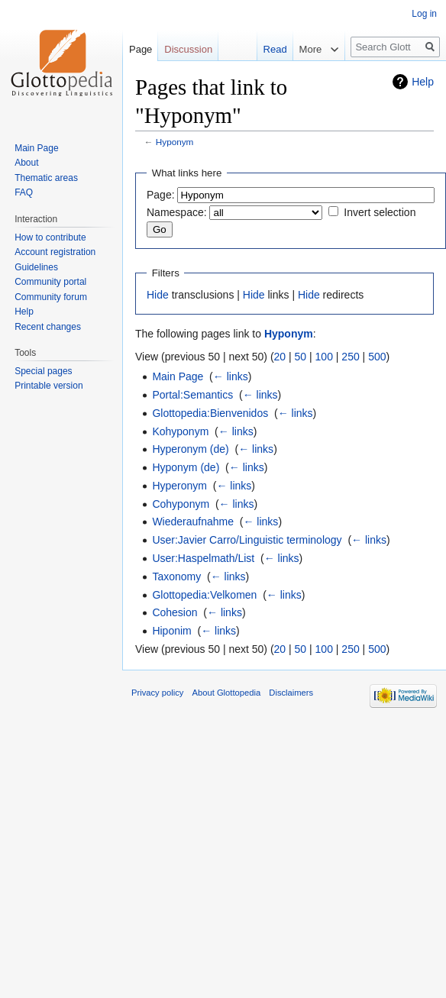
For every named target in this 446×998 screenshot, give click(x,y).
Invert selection (379, 212)
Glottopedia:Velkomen (204, 595)
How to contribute (50, 237)
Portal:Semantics (192, 395)
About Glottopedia (226, 692)
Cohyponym (180, 504)
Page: (161, 195)
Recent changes (48, 326)
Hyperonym (179, 486)
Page (140, 49)
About (26, 162)
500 (377, 356)
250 (350, 356)
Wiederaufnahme (193, 521)
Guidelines (36, 267)
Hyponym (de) (185, 467)
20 (280, 356)
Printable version (48, 385)
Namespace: (177, 212)
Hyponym (175, 142)
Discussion (188, 49)
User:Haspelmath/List (203, 558)
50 (301, 356)
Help (423, 82)
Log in (424, 13)
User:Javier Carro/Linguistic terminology (246, 540)
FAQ (24, 192)
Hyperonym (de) (190, 449)
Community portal (50, 281)
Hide (158, 295)
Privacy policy (157, 692)
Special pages (43, 371)
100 (324, 356)
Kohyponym (180, 431)
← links (230, 376)
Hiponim (171, 631)
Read (267, 49)
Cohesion (174, 612)
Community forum (51, 297)
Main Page (177, 376)
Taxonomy (176, 576)
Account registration (55, 252)
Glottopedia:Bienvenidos (210, 413)
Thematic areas (46, 178)
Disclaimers (291, 692)
